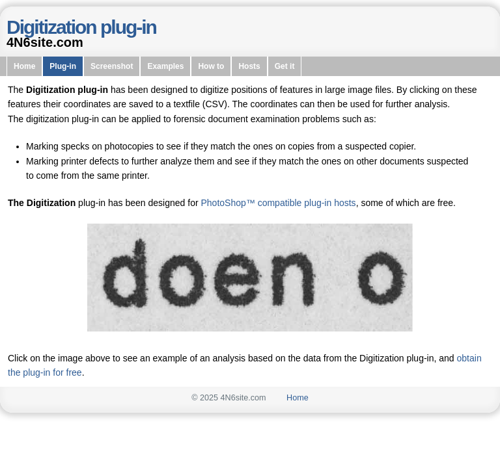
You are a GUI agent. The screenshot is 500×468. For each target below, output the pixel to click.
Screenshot (111, 66)
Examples (165, 66)
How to (211, 66)
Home (24, 66)
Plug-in (62, 66)
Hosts (249, 66)
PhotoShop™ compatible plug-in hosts (278, 203)
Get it (285, 66)
